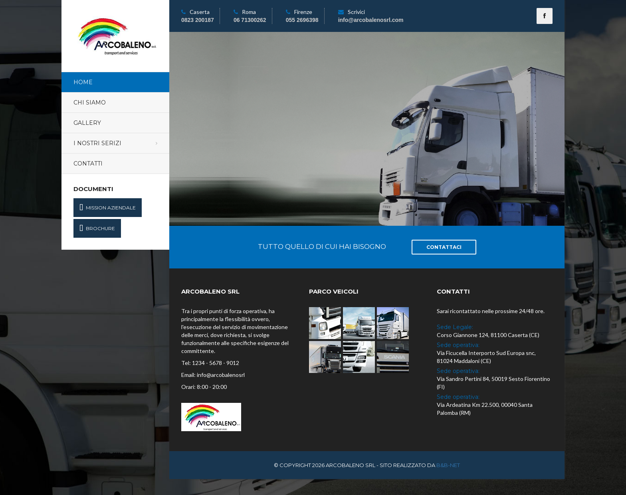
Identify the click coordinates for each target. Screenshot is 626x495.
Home (83, 82)
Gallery (87, 122)
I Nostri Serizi (97, 143)
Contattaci (444, 247)
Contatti (88, 163)
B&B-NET (448, 465)
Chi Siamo (89, 102)
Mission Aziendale (107, 207)
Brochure (97, 228)
